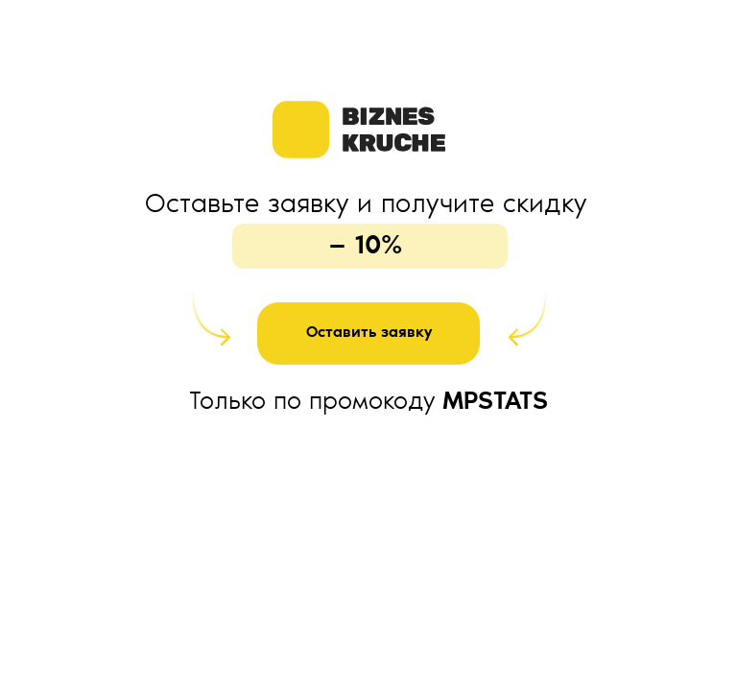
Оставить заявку (369, 333)
